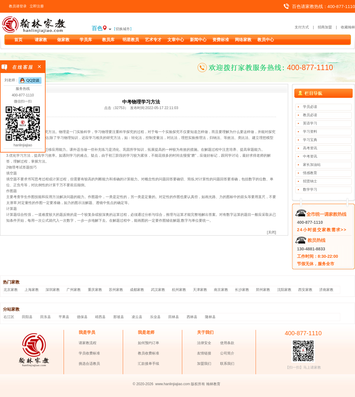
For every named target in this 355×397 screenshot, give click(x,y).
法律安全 (204, 343)
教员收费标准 (148, 353)
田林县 (173, 317)
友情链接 (204, 353)
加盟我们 (204, 364)
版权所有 (198, 384)
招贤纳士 (310, 181)
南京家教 (221, 290)
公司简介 (227, 353)
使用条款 (227, 343)
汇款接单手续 (148, 364)
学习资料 (310, 131)
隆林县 (210, 317)
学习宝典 (310, 140)
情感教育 (310, 173)
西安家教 (305, 290)
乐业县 (155, 317)
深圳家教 (53, 290)
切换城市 (123, 29)
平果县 (64, 317)
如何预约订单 (148, 343)
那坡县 (118, 317)
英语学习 (310, 123)
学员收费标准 (89, 353)
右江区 (9, 317)
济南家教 (326, 290)
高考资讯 (310, 148)
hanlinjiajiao (23, 145)
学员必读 (310, 107)
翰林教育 (213, 384)
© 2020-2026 (143, 384)
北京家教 (11, 290)
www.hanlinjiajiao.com (173, 384)
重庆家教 (95, 290)
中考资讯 (310, 156)
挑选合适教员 (89, 364)
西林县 (192, 317)
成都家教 (137, 290)
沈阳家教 (284, 290)
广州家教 (74, 290)
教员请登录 (18, 6)
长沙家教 (242, 290)
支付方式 (302, 27)
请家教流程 (87, 343)
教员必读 (310, 115)
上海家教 (32, 290)
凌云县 (137, 317)
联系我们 (227, 364)
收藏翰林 (348, 27)
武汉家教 (158, 290)
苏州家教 (116, 290)
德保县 (82, 317)
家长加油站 (312, 165)
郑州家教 (263, 290)
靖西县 (100, 317)
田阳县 (27, 317)
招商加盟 (325, 27)
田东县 (45, 317)
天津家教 (200, 290)
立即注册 (37, 6)
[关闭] (271, 232)
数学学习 (310, 189)
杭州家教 (179, 290)
